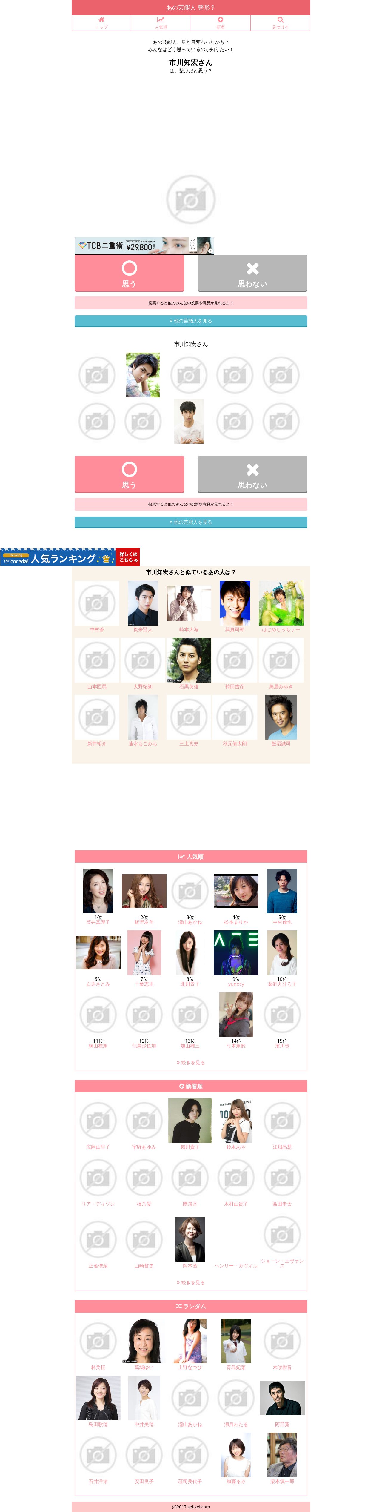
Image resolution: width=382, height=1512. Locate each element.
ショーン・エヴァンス (282, 1263)
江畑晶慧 (282, 1147)
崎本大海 (188, 629)
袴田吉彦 (234, 686)
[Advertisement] (191, 125)
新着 (220, 23)
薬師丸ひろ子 (282, 984)
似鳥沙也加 (144, 1045)
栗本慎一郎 (282, 1481)
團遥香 (190, 1204)
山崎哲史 (144, 1265)
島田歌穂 (98, 1424)
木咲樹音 (282, 1367)
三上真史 (188, 743)
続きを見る (191, 1062)
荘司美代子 (190, 1481)
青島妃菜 (236, 1367)
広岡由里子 (98, 1147)
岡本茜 (190, 1265)
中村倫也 (282, 922)
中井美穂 (144, 1424)
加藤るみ (236, 1481)
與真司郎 (234, 629)
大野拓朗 (143, 686)
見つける (280, 23)
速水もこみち (143, 743)
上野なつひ (190, 1367)
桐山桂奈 (98, 1045)
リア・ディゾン (98, 1204)
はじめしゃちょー (281, 629)
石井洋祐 (98, 1481)
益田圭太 (282, 1204)
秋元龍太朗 (235, 743)
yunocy (236, 984)
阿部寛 (282, 1424)
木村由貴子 (236, 1204)
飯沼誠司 (281, 743)
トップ (101, 23)
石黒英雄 (188, 686)
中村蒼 (97, 629)
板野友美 (144, 922)
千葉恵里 (144, 984)
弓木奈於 (236, 1045)
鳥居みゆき (281, 686)
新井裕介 (97, 743)
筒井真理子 (98, 922)
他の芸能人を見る (191, 320)
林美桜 (98, 1367)
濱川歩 (282, 1045)
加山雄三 (190, 1045)
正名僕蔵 (98, 1265)
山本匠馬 (97, 686)
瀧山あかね (190, 922)
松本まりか (236, 922)
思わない (252, 273)
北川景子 (190, 984)
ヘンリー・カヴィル (236, 1265)
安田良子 (144, 1481)
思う (129, 273)
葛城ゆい (144, 1367)
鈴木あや (236, 1147)
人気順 (161, 23)
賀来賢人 (143, 629)
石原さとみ (98, 984)
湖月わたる (236, 1424)
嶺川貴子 (190, 1147)
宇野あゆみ (144, 1147)
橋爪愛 (144, 1204)
